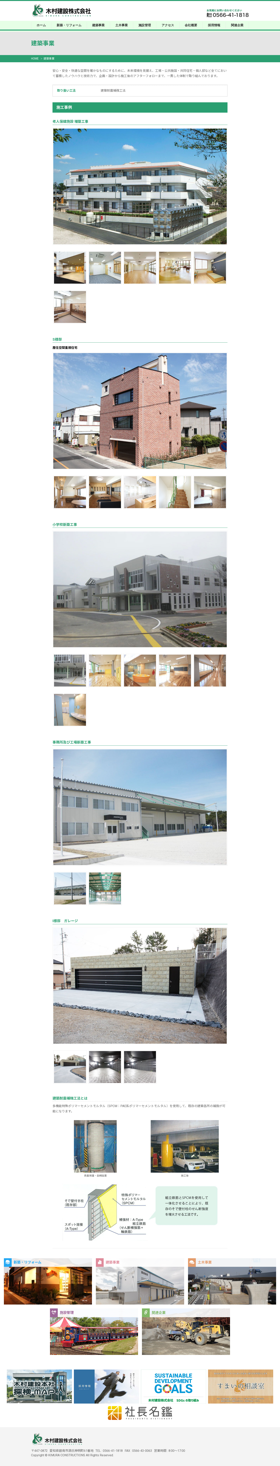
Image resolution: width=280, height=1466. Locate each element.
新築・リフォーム (69, 25)
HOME (35, 58)
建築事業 (98, 25)
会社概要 (191, 25)
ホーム (41, 25)
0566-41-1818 (113, 1451)
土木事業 (121, 25)
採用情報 (214, 25)
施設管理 (144, 25)
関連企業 (237, 25)
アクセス (168, 25)
